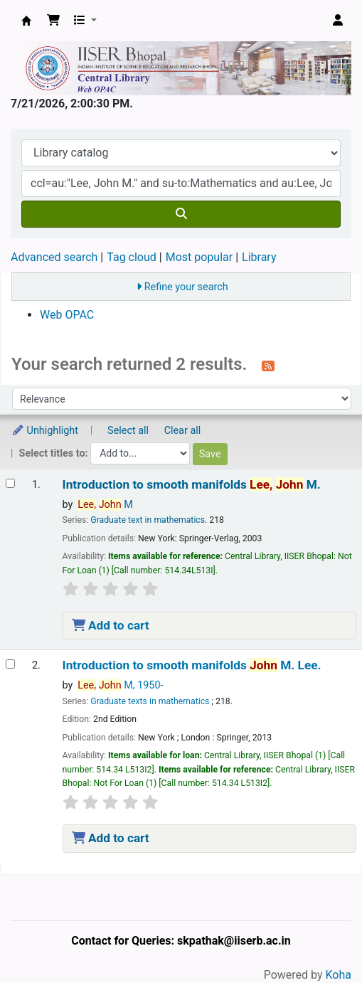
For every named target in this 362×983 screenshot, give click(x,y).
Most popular (199, 257)
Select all (128, 431)
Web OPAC (67, 315)
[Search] (181, 214)
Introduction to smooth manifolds (192, 485)
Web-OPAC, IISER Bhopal (26, 21)
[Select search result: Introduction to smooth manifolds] (10, 483)
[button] (53, 20)
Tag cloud (131, 257)
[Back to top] (319, 939)
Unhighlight (44, 431)
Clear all (182, 431)
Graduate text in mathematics (147, 520)
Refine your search (186, 287)
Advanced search (54, 257)
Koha (338, 975)
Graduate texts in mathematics (149, 701)
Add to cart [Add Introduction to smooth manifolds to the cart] (110, 625)
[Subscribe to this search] (268, 365)
